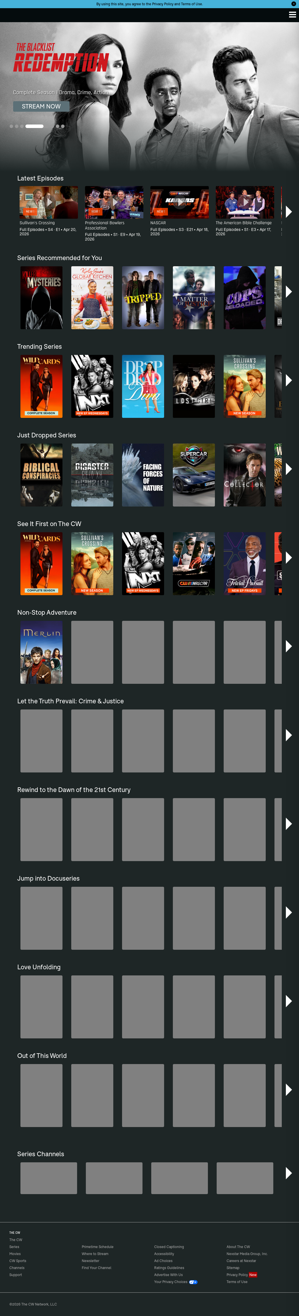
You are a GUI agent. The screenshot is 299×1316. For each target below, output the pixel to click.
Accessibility (164, 1254)
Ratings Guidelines (169, 1268)
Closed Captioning (169, 1247)
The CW (10, 13)
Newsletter (90, 1261)
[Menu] (292, 14)
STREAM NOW (41, 106)
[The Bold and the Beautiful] (49, 1178)
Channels (17, 1268)
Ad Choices (163, 1261)
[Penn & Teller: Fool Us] (114, 1178)
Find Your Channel (96, 1268)
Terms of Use (191, 4)
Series (14, 1247)
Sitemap (233, 1268)
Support (15, 1275)
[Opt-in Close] (293, 3)
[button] (289, 211)
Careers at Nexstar (241, 1261)
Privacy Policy (162, 4)
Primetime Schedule (98, 1247)
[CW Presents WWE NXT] (245, 1178)
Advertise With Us (168, 1275)
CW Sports (17, 1261)
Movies (15, 1254)
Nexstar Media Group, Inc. (247, 1254)
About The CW (238, 1247)
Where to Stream (95, 1254)
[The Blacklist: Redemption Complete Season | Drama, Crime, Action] (149, 96)
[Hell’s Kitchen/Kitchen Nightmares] (179, 1178)
